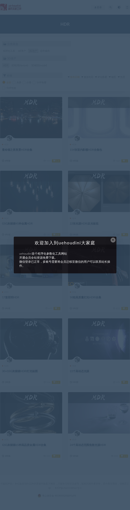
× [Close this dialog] (113, 240)
